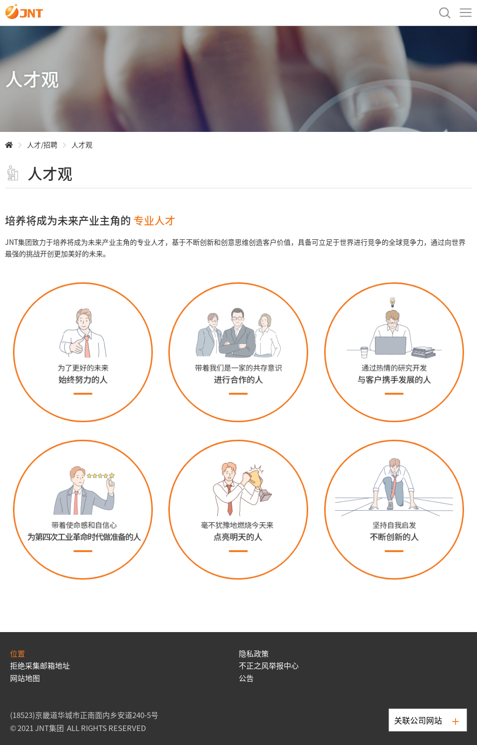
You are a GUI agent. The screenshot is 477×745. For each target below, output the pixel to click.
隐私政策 (254, 653)
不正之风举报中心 (269, 665)
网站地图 (25, 678)
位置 (17, 653)
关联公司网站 (426, 720)
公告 (246, 678)
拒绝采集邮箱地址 (40, 665)
